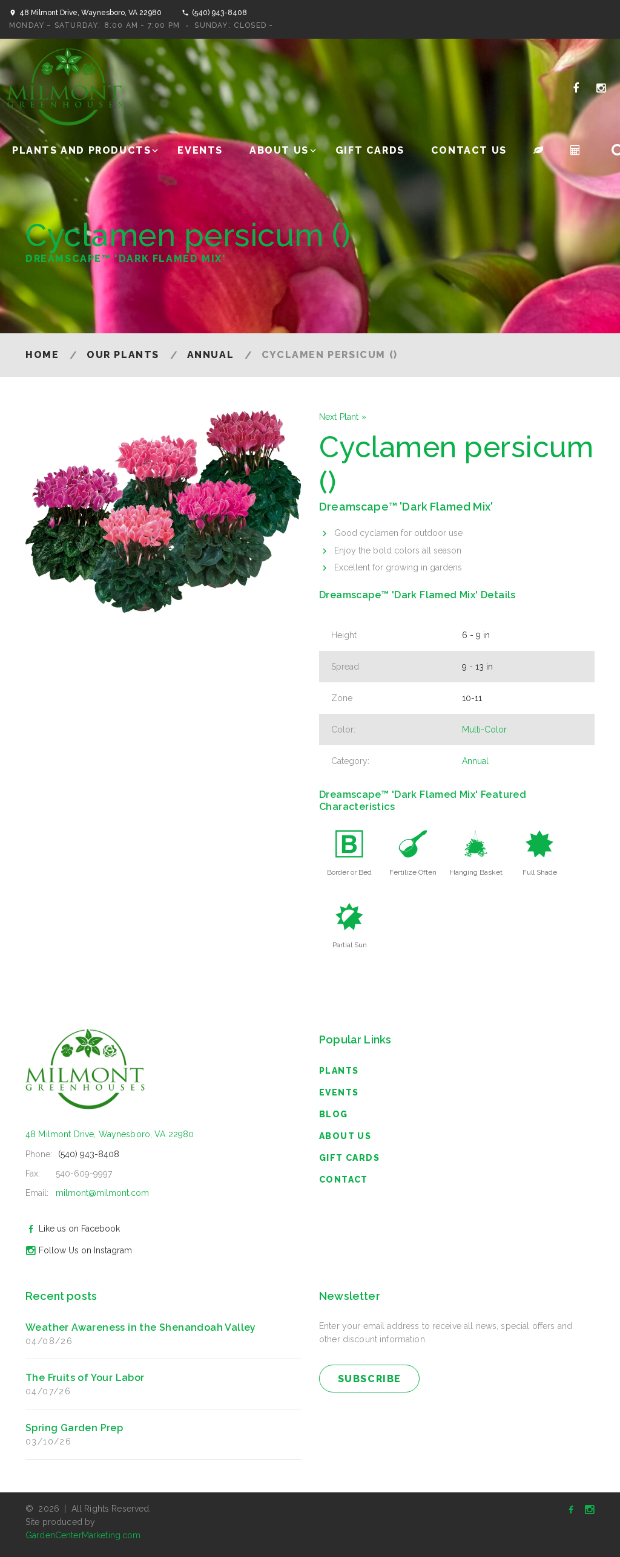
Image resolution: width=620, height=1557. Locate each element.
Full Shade (540, 872)
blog (333, 1114)
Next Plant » (342, 417)
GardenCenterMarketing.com (83, 1535)
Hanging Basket (476, 872)
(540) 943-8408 (219, 12)
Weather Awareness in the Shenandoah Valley (140, 1327)
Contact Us (469, 150)
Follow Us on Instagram (77, 1250)
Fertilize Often (413, 872)
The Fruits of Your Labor (85, 1377)
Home (42, 355)
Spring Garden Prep (74, 1428)
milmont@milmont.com (102, 1193)
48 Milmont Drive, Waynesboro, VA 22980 (90, 12)
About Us (279, 150)
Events (200, 150)
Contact (343, 1179)
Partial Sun (349, 945)
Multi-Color (484, 729)
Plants (338, 1071)
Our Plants (123, 355)
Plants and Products (81, 150)
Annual (210, 355)
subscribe (369, 1379)
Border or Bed (349, 872)
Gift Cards (369, 150)
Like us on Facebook (71, 1228)
